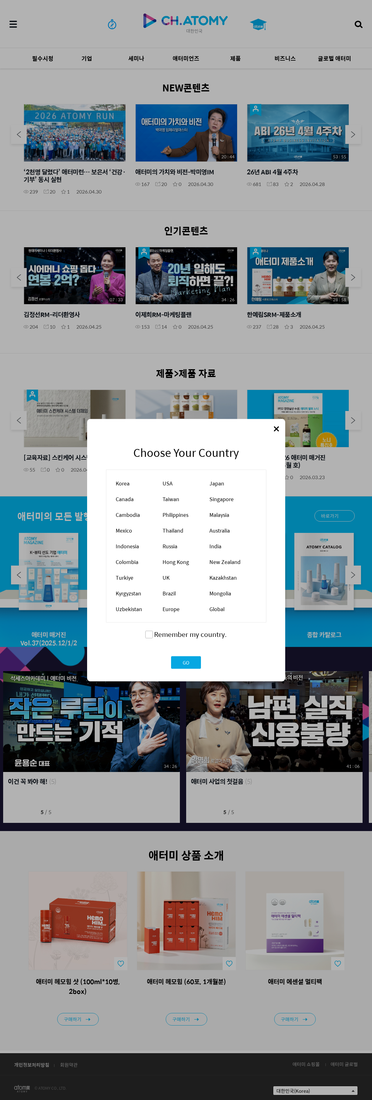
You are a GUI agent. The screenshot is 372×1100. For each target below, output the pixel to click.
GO (186, 662)
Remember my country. (190, 634)
